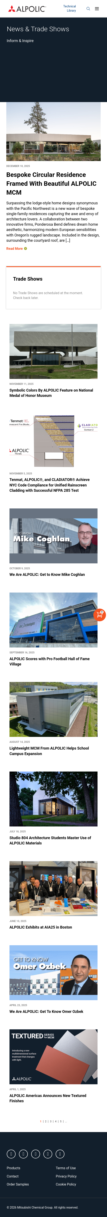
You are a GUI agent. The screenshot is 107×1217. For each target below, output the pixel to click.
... (66, 1121)
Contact (13, 1176)
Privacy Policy (66, 1176)
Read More (14, 249)
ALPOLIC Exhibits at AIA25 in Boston (40, 927)
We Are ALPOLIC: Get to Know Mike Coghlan (47, 574)
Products (13, 1168)
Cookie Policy (66, 1184)
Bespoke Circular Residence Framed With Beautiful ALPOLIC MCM (51, 183)
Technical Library (69, 8)
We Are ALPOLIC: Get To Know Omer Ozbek (46, 1011)
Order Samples (18, 1184)
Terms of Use (66, 1168)
